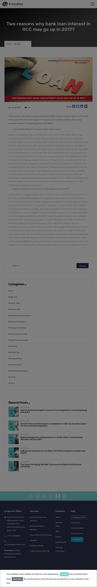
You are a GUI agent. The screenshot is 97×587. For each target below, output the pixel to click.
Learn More (17, 579)
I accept (64, 574)
